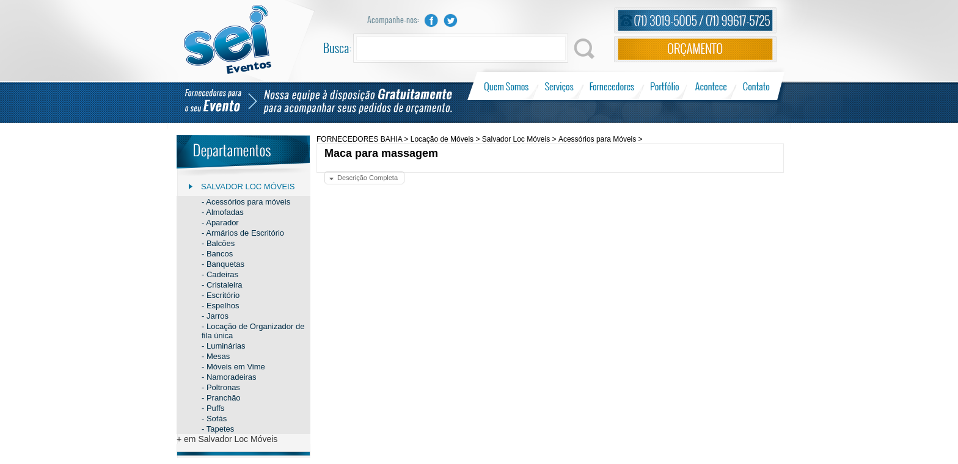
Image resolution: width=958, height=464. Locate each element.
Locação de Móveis (442, 139)
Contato (756, 86)
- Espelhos (220, 305)
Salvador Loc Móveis (247, 186)
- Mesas (216, 356)
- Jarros (215, 316)
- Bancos (217, 253)
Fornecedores (612, 86)
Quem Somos (507, 86)
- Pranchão (221, 397)
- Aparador (220, 222)
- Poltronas (221, 387)
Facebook (431, 20)
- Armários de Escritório (243, 232)
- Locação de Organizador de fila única (253, 331)
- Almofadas (223, 212)
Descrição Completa (367, 177)
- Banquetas (223, 264)
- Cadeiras (220, 274)
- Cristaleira (222, 284)
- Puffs (213, 408)
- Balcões (218, 243)
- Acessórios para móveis (246, 201)
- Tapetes (218, 428)
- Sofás (214, 418)
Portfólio (665, 86)
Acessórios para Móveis (597, 139)
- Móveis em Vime (233, 366)
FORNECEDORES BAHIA (359, 139)
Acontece (711, 86)
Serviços (559, 86)
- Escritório (221, 295)
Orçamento (695, 49)
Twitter (451, 20)
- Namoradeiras (229, 377)
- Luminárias (224, 345)
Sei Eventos (227, 39)
